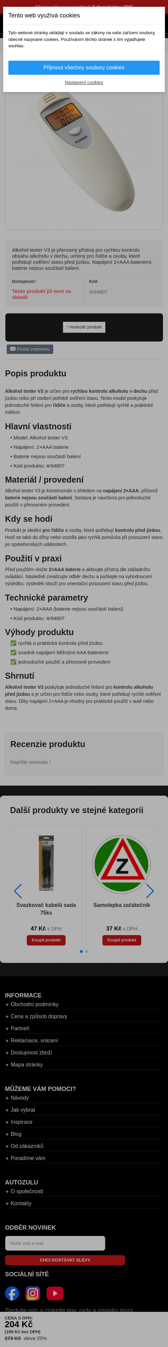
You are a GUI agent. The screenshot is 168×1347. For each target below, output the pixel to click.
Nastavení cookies (84, 82)
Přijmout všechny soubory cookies (84, 67)
